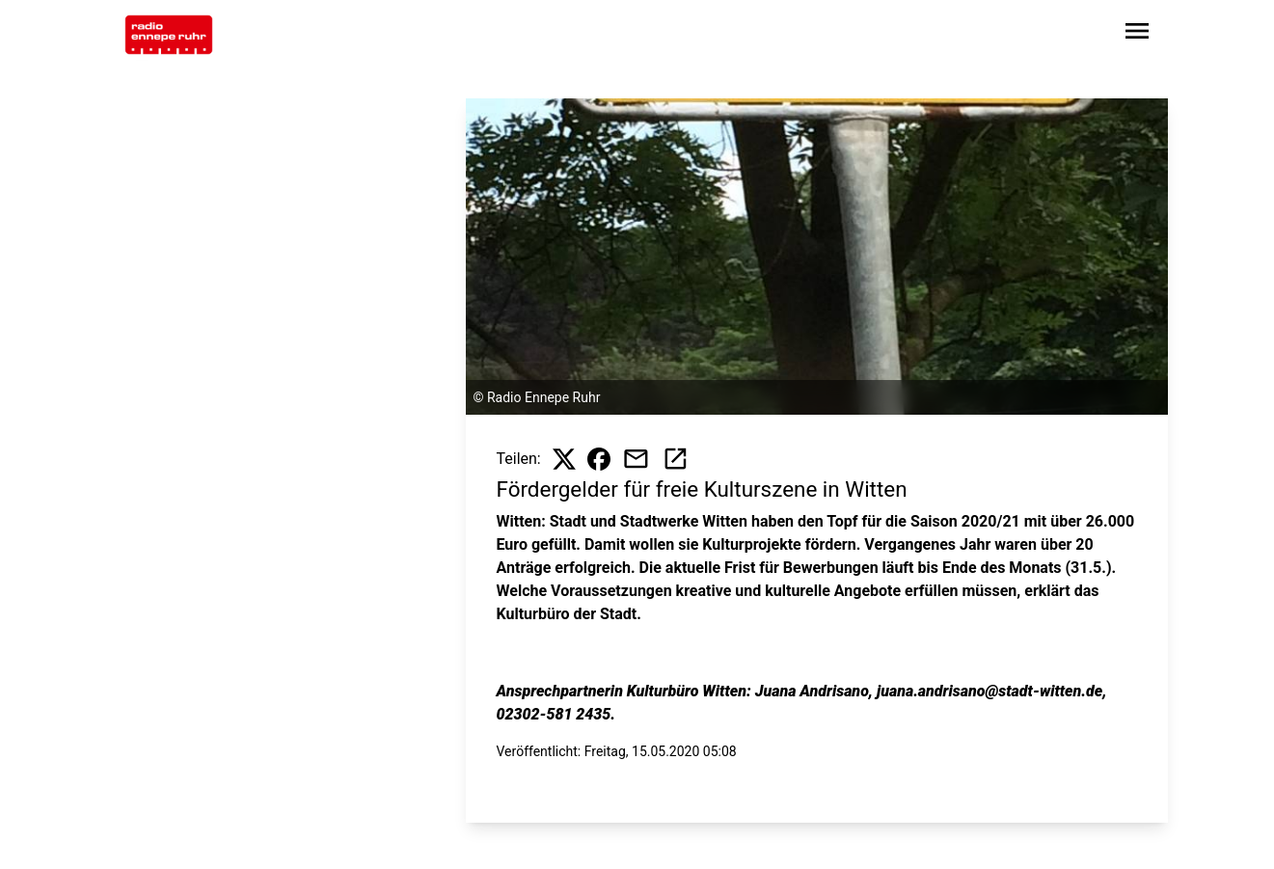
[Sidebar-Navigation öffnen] (1137, 34)
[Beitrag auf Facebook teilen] (598, 459)
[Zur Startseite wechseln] (168, 35)
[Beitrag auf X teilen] (564, 459)
